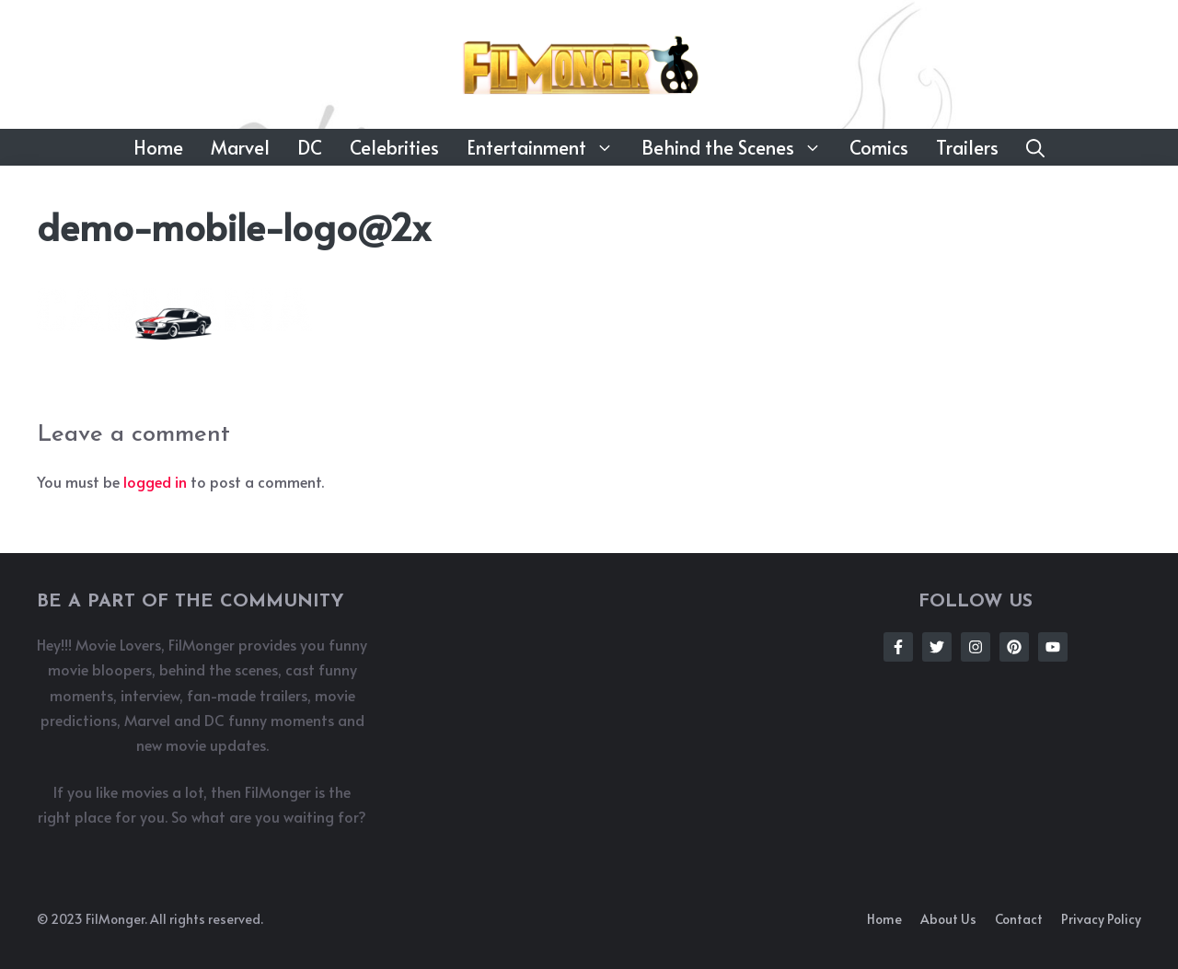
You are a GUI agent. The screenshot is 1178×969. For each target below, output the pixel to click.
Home (158, 147)
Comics (878, 147)
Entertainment (547, 147)
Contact (1019, 919)
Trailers (967, 147)
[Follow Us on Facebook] (898, 647)
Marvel (240, 147)
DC (309, 147)
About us (948, 919)
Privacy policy (1101, 919)
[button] (1035, 147)
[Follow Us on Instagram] (975, 647)
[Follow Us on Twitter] (937, 647)
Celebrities (394, 147)
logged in (155, 481)
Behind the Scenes (738, 147)
